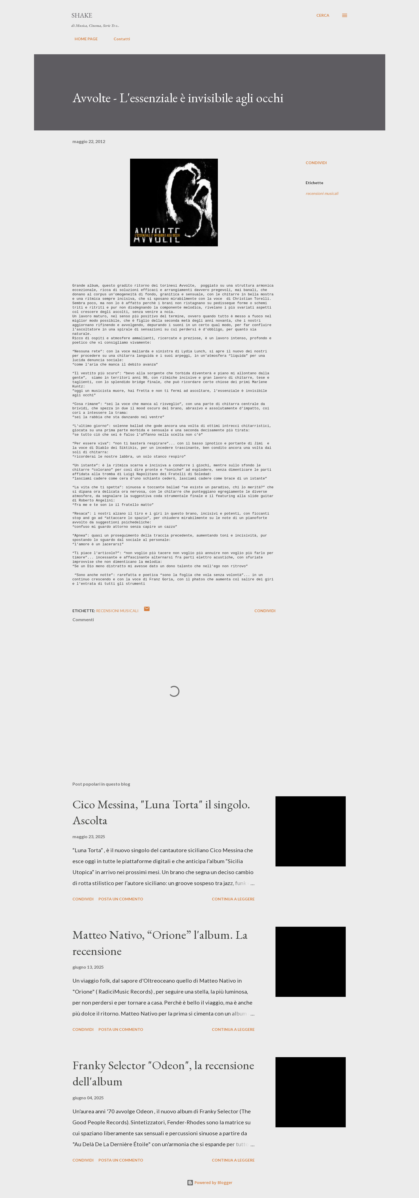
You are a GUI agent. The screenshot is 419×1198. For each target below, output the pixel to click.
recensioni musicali (322, 193)
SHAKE (81, 15)
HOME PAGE (82, 38)
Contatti (118, 38)
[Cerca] (322, 15)
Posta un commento (121, 899)
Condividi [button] (316, 162)
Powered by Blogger (209, 1182)
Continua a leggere (233, 899)
